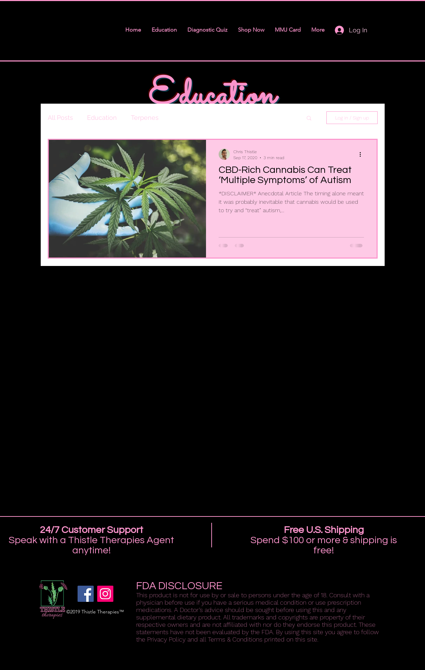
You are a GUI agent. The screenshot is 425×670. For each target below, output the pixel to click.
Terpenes (145, 117)
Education (102, 117)
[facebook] (86, 594)
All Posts (60, 117)
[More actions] (363, 154)
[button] (309, 118)
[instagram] (105, 594)
